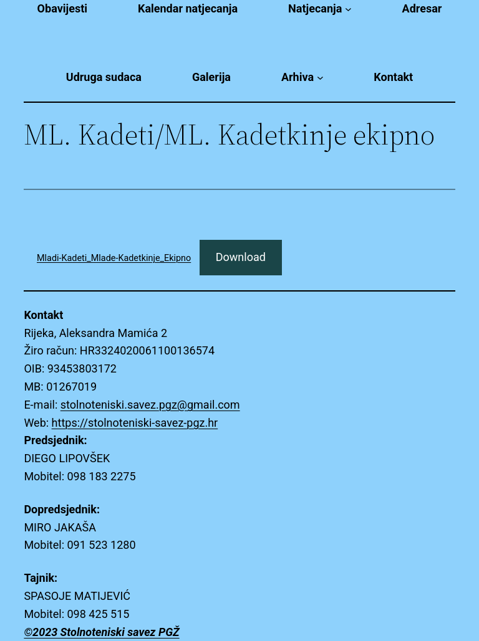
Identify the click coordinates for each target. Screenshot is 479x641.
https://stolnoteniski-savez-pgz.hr (135, 422)
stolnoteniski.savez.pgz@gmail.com (150, 404)
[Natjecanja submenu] (348, 9)
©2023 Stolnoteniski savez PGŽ (101, 632)
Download (241, 257)
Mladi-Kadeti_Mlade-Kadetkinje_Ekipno (114, 258)
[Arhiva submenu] (320, 77)
